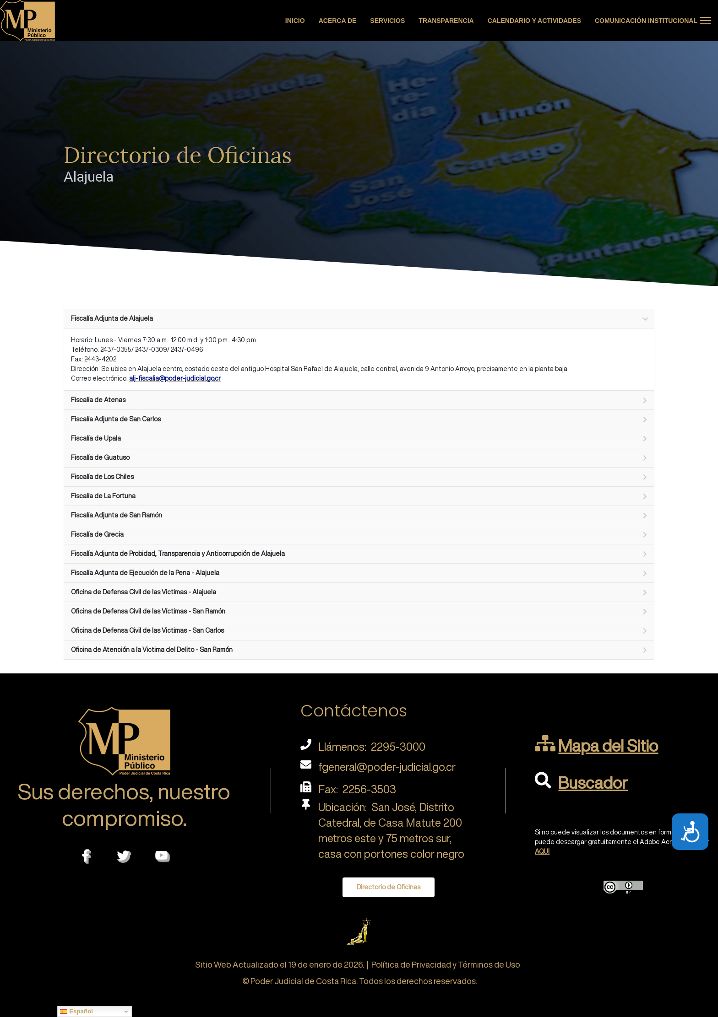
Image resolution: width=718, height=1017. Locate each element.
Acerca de (338, 20)
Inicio (295, 20)
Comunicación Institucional (646, 20)
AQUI (542, 851)
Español (76, 1011)
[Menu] (705, 20)
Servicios (387, 20)
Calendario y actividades (534, 20)
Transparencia (446, 20)
